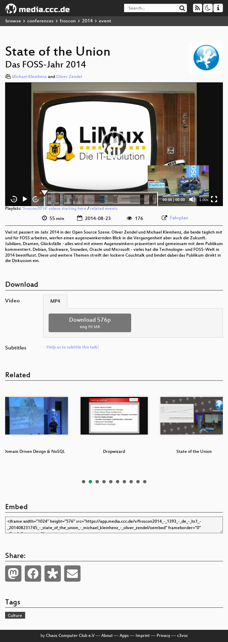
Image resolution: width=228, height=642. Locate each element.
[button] (114, 144)
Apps (124, 636)
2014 (87, 21)
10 (144, 481)
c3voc (182, 636)
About (107, 636)
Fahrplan (179, 218)
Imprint (143, 636)
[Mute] (192, 199)
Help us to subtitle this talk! (73, 347)
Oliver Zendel (69, 77)
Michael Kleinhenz (29, 77)
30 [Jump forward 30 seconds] (35, 199)
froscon (68, 21)
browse (13, 21)
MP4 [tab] (55, 301)
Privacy (163, 636)
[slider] (101, 199)
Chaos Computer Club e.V (70, 636)
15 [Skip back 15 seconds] (14, 199)
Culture (15, 616)
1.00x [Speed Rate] (204, 200)
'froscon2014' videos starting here (54, 208)
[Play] (24, 199)
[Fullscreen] (214, 199)
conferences (40, 21)
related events (104, 208)
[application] (114, 144)
